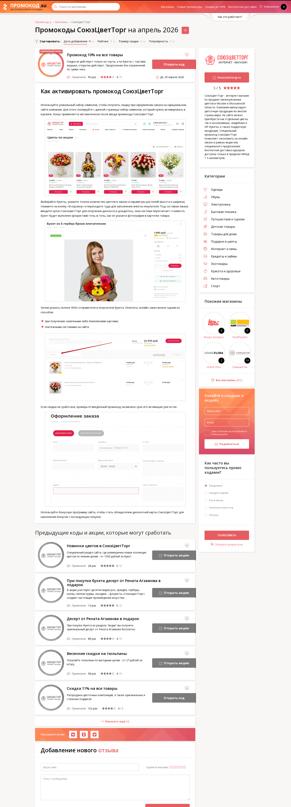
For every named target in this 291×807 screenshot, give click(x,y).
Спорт (212, 286)
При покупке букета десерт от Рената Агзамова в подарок (114, 582)
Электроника (217, 204)
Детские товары (219, 227)
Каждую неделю (218, 493)
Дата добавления (75, 41)
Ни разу (213, 515)
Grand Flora (214, 367)
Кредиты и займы (220, 256)
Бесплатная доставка (242, 7)
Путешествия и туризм (224, 219)
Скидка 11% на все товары (92, 688)
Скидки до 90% (215, 7)
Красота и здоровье (222, 271)
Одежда (213, 190)
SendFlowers (240, 337)
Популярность (158, 41)
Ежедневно (216, 485)
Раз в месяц (216, 500)
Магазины (167, 7)
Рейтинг (103, 41)
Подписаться (222, 444)
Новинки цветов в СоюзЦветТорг (98, 545)
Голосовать (227, 535)
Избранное (272, 7)
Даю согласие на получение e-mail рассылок (229, 433)
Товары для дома (220, 234)
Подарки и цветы (220, 241)
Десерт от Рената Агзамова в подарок (103, 618)
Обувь (212, 197)
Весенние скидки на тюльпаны (97, 653)
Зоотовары (216, 264)
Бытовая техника (220, 212)
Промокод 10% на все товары (95, 54)
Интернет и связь (220, 249)
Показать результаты (227, 544)
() (82, 723)
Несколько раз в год (221, 507)
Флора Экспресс (214, 337)
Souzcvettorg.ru (223, 77)
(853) (220, 380)
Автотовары (216, 279)
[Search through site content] (86, 7)
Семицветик (239, 367)
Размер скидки (129, 41)
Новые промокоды (189, 7)
